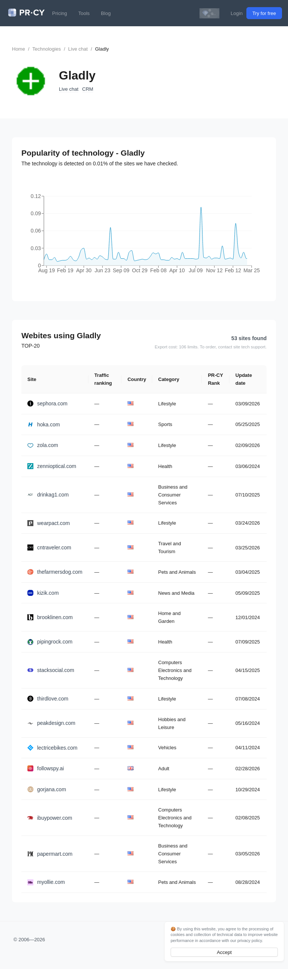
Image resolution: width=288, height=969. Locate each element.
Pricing (59, 13)
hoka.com (43, 425)
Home (18, 49)
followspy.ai (45, 768)
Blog (106, 13)
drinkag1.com (48, 495)
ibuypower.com (49, 818)
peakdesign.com (51, 723)
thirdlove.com (47, 699)
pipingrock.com (49, 642)
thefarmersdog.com (54, 572)
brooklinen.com (50, 617)
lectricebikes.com (52, 748)
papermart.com (49, 854)
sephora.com (47, 403)
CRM (87, 89)
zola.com (42, 445)
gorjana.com (46, 789)
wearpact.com (48, 523)
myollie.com (46, 882)
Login (237, 13)
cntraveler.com (49, 547)
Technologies (46, 49)
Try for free (264, 13)
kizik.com (43, 593)
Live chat (78, 49)
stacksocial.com (50, 670)
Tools (84, 13)
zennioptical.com (51, 466)
